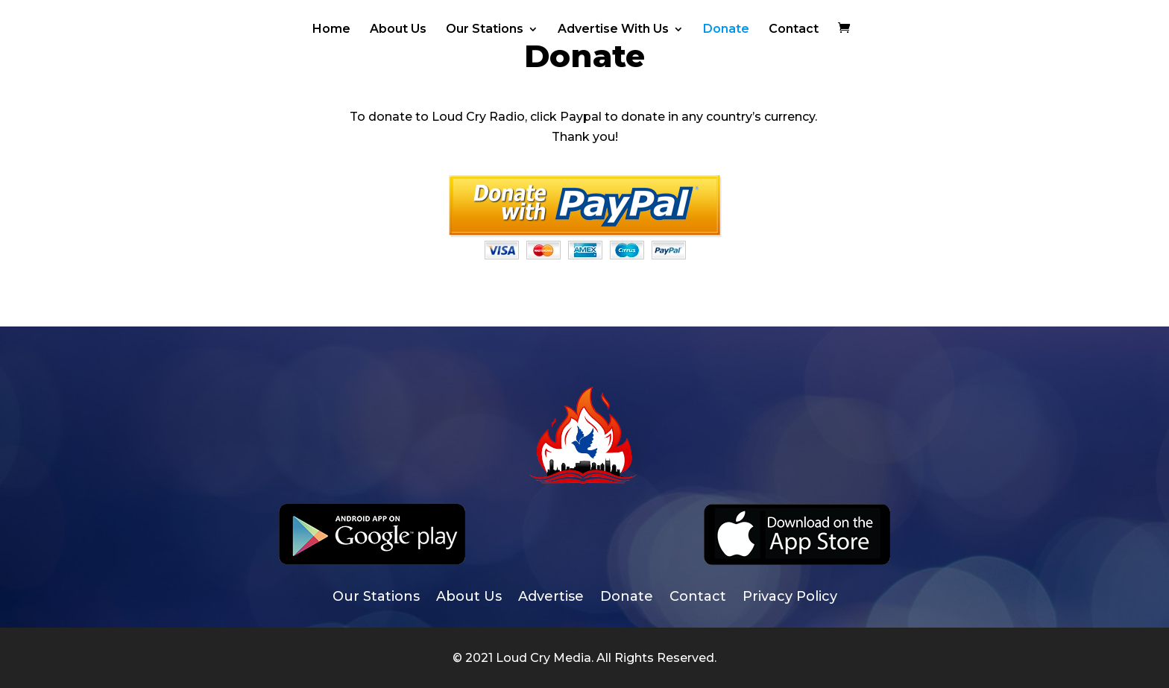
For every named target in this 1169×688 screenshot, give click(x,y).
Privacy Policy (790, 598)
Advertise (551, 598)
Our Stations (484, 30)
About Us (398, 30)
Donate (726, 30)
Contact (794, 30)
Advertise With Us (613, 30)
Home (331, 30)
